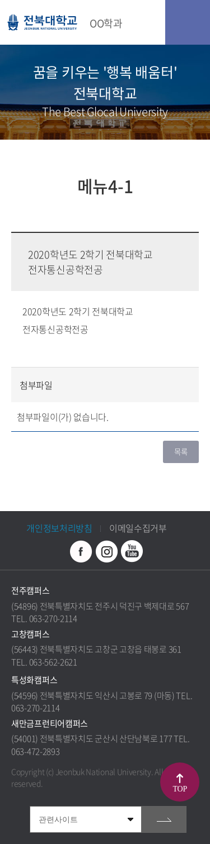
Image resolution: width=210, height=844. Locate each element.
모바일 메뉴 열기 (187, 22)
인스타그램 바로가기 (106, 551)
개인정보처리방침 (59, 528)
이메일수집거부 (138, 528)
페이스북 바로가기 (81, 551)
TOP (180, 789)
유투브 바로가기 (131, 551)
